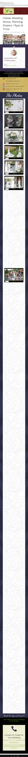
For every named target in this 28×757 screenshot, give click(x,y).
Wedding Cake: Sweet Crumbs (12, 83)
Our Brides (22, 32)
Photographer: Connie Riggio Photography (15, 86)
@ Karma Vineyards (12, 65)
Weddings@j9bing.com (14, 742)
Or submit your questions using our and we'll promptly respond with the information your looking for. (14, 746)
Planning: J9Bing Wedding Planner (13, 81)
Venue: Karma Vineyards (11, 78)
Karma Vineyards (16, 32)
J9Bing (5, 32)
